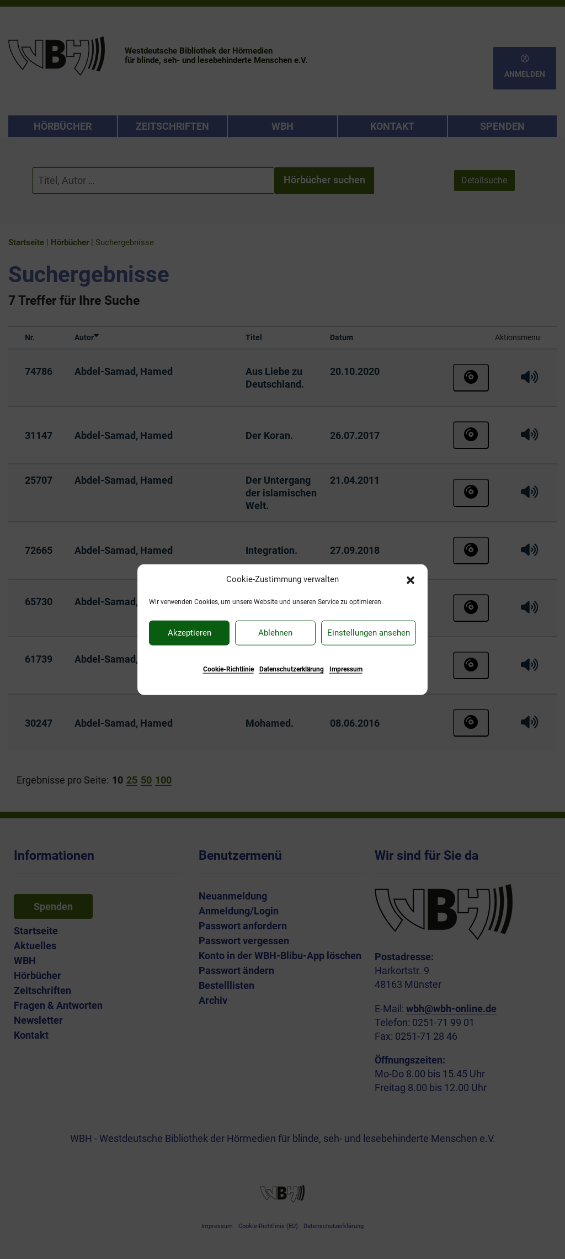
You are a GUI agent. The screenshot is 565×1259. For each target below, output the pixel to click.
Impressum (346, 669)
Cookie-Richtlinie (228, 669)
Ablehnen (275, 633)
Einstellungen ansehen (368, 633)
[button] (410, 579)
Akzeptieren (189, 633)
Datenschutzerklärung (291, 669)
